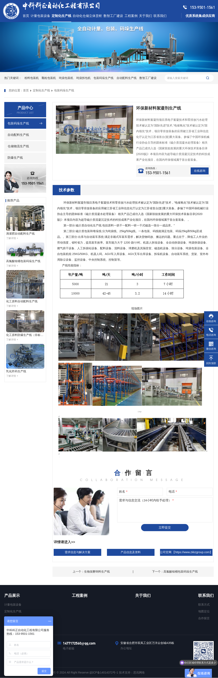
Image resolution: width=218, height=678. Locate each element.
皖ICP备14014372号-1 (104, 672)
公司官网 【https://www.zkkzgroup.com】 (186, 552)
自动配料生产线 (127, 78)
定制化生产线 (41, 90)
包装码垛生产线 (103, 78)
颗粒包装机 (49, 78)
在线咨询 (199, 170)
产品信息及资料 (131, 552)
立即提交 (165, 527)
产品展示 (12, 595)
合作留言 (204, 618)
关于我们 (143, 595)
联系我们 (206, 595)
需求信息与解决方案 (77, 552)
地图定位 (204, 611)
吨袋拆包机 (83, 78)
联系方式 (204, 604)
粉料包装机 (31, 78)
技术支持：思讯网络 (132, 672)
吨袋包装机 (66, 78)
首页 (26, 90)
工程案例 (79, 595)
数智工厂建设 (148, 78)
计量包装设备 (12, 604)
